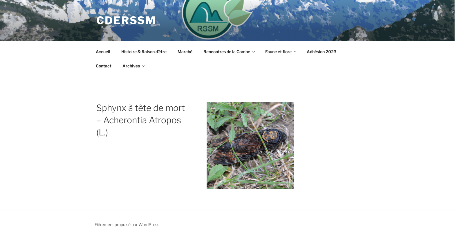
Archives (133, 65)
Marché (185, 51)
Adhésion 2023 (321, 51)
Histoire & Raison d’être (144, 51)
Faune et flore (281, 51)
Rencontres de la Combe (229, 51)
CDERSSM (126, 20)
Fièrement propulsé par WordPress (127, 224)
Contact (103, 65)
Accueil (103, 51)
